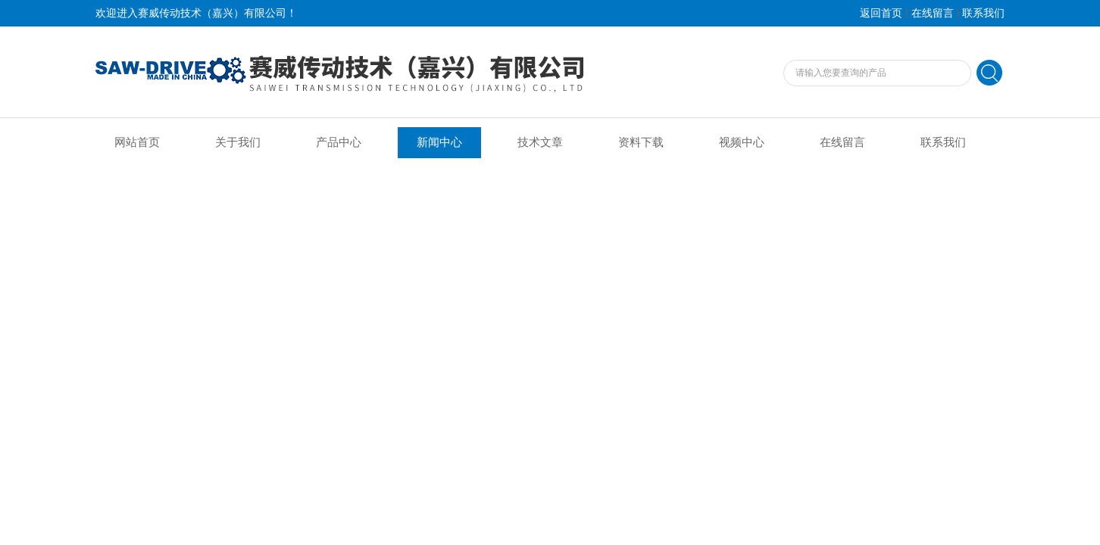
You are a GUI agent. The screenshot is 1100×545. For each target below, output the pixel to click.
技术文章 (540, 142)
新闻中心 (439, 142)
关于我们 (238, 142)
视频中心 (741, 142)
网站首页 (137, 142)
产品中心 (338, 142)
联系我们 (983, 13)
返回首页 (881, 13)
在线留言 (932, 13)
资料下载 (641, 142)
